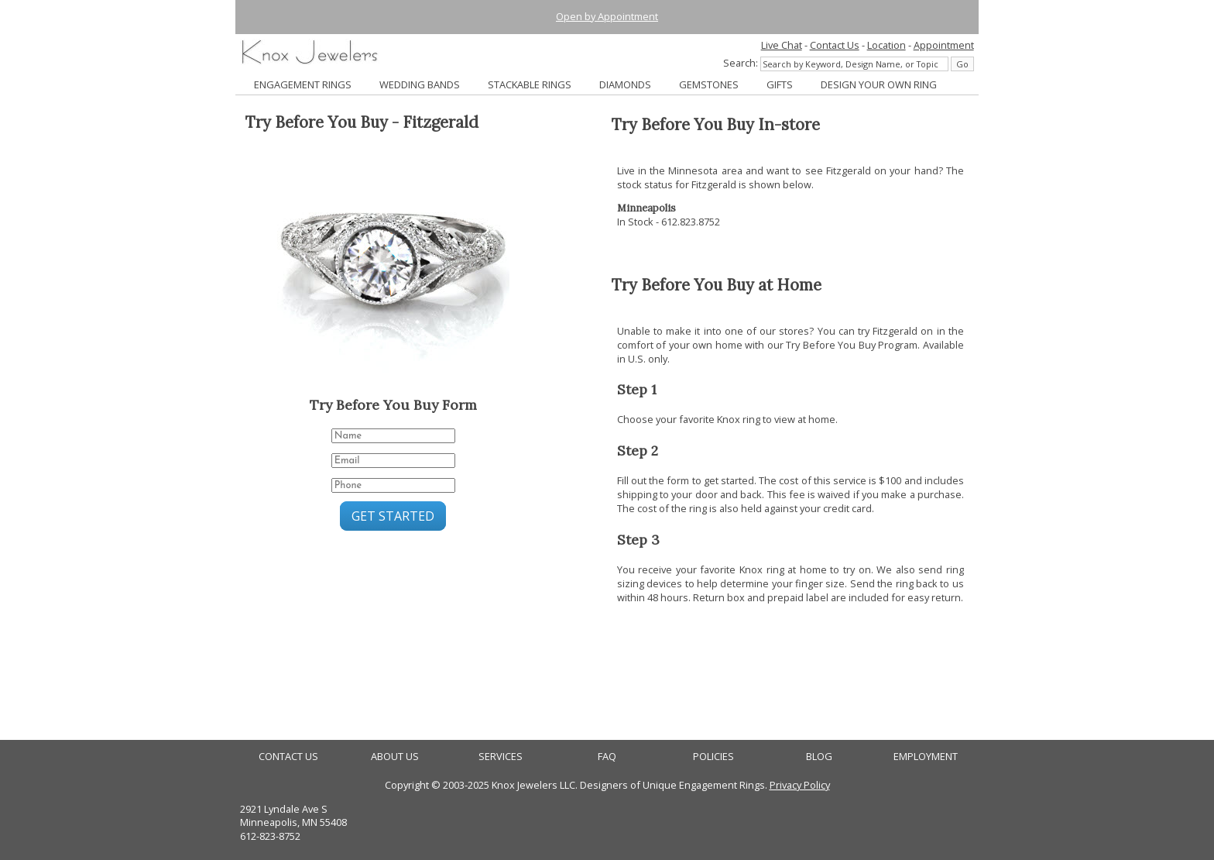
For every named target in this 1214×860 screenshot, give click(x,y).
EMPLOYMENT (925, 756)
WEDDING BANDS (419, 84)
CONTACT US (288, 756)
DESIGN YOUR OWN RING (879, 84)
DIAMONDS (625, 84)
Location (886, 45)
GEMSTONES (709, 84)
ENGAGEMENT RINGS (303, 84)
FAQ (607, 756)
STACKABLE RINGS (529, 84)
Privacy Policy (800, 785)
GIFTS (779, 84)
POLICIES (713, 756)
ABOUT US (395, 756)
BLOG (819, 756)
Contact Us (834, 45)
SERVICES (500, 756)
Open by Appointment (607, 16)
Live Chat (781, 45)
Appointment (944, 45)
